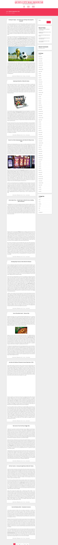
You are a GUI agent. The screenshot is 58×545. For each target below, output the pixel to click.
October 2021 (40, 160)
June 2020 (40, 189)
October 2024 (40, 90)
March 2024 (40, 105)
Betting (28, 6)
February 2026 (40, 59)
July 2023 (40, 122)
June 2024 (40, 99)
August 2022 (40, 145)
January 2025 (40, 84)
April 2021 (40, 168)
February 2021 (40, 172)
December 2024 (41, 86)
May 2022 (40, 147)
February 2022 (40, 151)
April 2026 (40, 54)
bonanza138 (22, 170)
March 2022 (40, 149)
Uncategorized (40, 212)
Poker (39, 208)
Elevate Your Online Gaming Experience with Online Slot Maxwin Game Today (21, 141)
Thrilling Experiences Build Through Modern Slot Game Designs (44, 30)
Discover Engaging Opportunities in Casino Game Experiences (44, 42)
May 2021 (40, 166)
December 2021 (41, 155)
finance (40, 202)
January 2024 (40, 109)
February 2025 (40, 82)
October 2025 (40, 67)
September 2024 (41, 92)
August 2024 (40, 94)
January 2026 (40, 61)
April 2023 (40, 128)
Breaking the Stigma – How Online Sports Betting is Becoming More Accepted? (21, 20)
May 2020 (40, 191)
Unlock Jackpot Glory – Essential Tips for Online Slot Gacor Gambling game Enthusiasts (21, 201)
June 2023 (40, 124)
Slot (24, 135)
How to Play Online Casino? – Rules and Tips (21, 313)
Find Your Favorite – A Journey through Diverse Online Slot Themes (21, 466)
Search (40, 20)
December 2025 (41, 63)
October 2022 (40, 141)
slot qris (24, 397)
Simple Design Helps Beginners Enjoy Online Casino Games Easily (44, 39)
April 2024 (40, 103)
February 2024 (40, 107)
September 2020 (41, 183)
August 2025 (40, 71)
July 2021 (40, 162)
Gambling (33, 6)
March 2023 (40, 130)
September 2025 (41, 69)
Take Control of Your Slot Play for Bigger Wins (21, 426)
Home (24, 6)
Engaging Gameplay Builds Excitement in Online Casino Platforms (45, 33)
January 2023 (40, 134)
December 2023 (41, 111)
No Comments (28, 76)
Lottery (40, 206)
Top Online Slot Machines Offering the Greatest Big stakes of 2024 (21, 362)
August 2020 (40, 185)
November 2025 (41, 65)
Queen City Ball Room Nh (29, 2)
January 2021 (40, 174)
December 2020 (41, 176)
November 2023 (41, 113)
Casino (24, 357)
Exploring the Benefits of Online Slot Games (21, 81)
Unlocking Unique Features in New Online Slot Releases (21, 261)
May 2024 (40, 101)
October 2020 (40, 181)
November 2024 (41, 88)
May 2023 (40, 126)
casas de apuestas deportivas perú (23, 38)
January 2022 (40, 153)
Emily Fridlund (14, 76)
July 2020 (40, 187)
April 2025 (40, 78)
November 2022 (41, 139)
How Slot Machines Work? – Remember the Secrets (21, 507)
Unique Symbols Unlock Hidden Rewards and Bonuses (44, 36)
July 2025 (40, 73)
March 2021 (40, 170)
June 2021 (40, 164)
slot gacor (19, 231)
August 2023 (40, 120)
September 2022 (41, 143)
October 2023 (40, 115)
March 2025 (40, 80)
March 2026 (40, 57)
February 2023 (40, 132)
